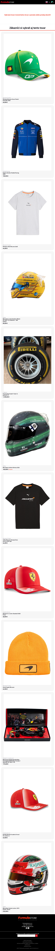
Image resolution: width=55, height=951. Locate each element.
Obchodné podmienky (27, 942)
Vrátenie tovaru (27, 946)
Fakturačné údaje (27, 940)
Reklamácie (27, 945)
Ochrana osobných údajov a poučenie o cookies (27, 943)
